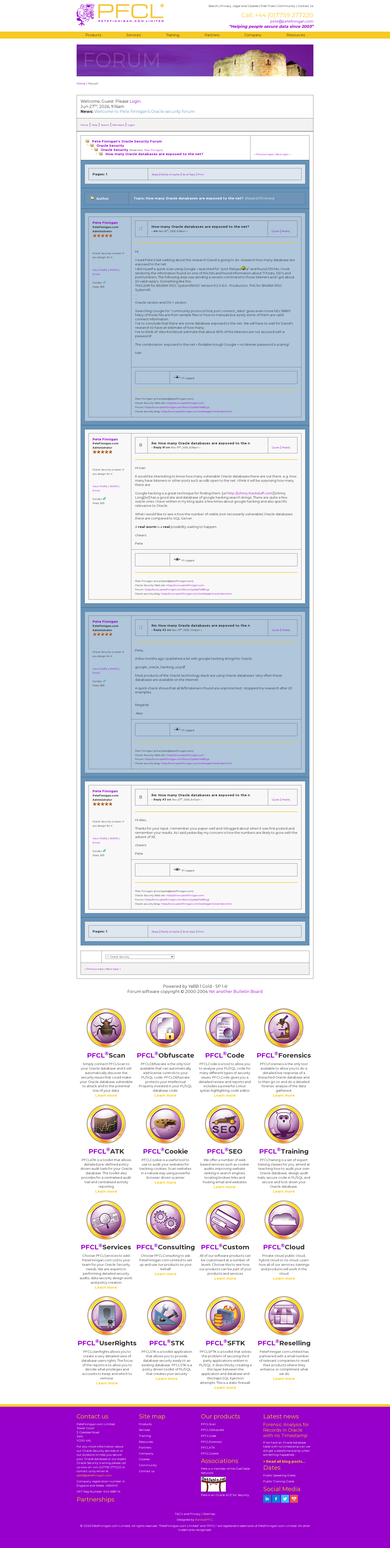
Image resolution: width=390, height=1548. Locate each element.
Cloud (284, 1247)
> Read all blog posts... (284, 1461)
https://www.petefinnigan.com (185, 403)
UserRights (107, 1343)
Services (133, 35)
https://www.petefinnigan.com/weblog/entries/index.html (196, 411)
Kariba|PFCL (204, 1519)
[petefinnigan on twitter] (285, 1499)
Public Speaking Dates (279, 1475)
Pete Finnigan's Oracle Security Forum (127, 141)
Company (252, 35)
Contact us (146, 1471)
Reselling (284, 1343)
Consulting (165, 1247)
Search (213, 6)
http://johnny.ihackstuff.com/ (250, 493)
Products (93, 35)
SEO (225, 1151)
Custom (225, 1247)
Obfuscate (165, 1055)
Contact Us (305, 6)
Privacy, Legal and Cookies (239, 6)
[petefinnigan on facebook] (276, 1499)
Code (224, 1055)
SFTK (225, 1343)
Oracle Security (110, 145)
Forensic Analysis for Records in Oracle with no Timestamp (286, 1430)
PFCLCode (208, 1436)
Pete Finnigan (153, 150)
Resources (296, 35)
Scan (106, 1055)
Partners (211, 35)
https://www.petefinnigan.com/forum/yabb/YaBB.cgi (177, 407)
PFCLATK (208, 1447)
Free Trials (268, 6)
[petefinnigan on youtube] (294, 1499)
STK (166, 1343)
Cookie (165, 1151)
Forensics (284, 1055)
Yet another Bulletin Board (236, 991)
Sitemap (209, 1514)
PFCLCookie (210, 1453)
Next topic (282, 154)
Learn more (106, 1095)
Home (81, 83)
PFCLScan (208, 1424)
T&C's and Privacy (188, 1514)
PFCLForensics (211, 1442)
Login (135, 101)
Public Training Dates (278, 1481)
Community (286, 6)
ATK (106, 1151)
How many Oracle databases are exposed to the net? (154, 154)
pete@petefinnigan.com (291, 21)
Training (172, 35)
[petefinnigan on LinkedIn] (267, 1499)
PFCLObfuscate (212, 1430)
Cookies (144, 1459)
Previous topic (265, 154)
